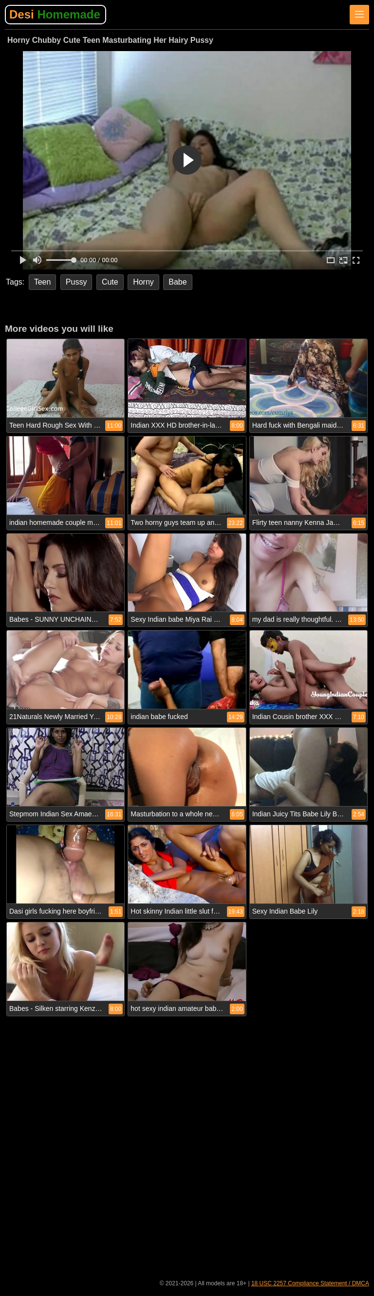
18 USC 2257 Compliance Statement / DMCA (310, 1283)
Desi (54, 14)
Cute (110, 282)
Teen (42, 282)
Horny (143, 282)
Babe (177, 282)
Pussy (76, 282)
